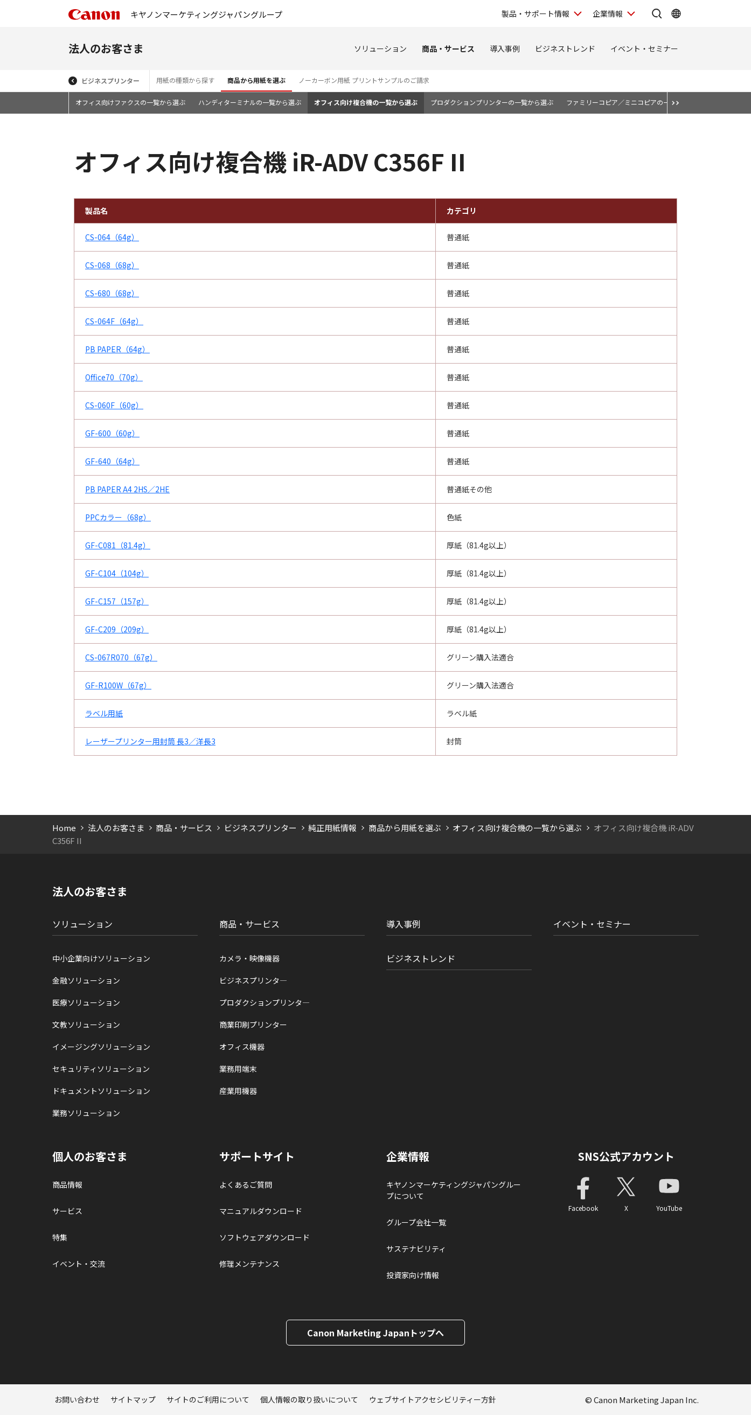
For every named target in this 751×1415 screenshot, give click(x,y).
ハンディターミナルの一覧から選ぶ (249, 102)
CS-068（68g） (112, 265)
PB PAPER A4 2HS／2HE (127, 489)
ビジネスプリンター (110, 80)
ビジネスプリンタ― (253, 980)
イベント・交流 (78, 1263)
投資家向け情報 (412, 1275)
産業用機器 (238, 1090)
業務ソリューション (86, 1112)
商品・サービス (448, 48)
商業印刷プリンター (253, 1024)
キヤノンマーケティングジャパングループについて (453, 1190)
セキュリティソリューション (101, 1068)
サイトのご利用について (207, 1399)
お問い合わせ (77, 1399)
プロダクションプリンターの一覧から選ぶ (491, 102)
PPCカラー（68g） (118, 517)
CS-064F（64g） (114, 321)
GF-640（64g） (112, 461)
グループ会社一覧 (416, 1222)
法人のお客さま (106, 48)
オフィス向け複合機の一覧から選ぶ (366, 102)
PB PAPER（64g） (117, 349)
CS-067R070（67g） (121, 657)
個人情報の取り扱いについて (309, 1399)
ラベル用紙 (104, 713)
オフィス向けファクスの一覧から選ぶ (130, 102)
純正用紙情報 (332, 827)
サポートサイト (257, 1156)
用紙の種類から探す (185, 80)
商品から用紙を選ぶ (256, 80)
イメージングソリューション (101, 1046)
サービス (67, 1210)
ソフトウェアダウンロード (264, 1237)
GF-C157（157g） (117, 601)
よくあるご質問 (245, 1184)
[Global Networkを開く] (676, 13)
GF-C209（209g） (117, 629)
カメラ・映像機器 (249, 958)
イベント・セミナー (644, 48)
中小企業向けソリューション (101, 958)
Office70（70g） (114, 377)
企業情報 (407, 1156)
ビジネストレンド (565, 48)
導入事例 (505, 48)
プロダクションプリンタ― (264, 1002)
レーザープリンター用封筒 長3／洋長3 (150, 741)
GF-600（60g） (112, 433)
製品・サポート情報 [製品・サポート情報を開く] (535, 13)
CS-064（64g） (112, 237)
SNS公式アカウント (626, 1156)
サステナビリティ (416, 1248)
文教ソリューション (86, 1024)
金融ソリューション (86, 980)
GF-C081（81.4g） (117, 545)
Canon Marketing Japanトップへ (375, 1332)
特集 (59, 1237)
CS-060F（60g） (114, 405)
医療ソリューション (86, 1002)
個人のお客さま (90, 1156)
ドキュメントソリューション (101, 1090)
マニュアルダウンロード (260, 1210)
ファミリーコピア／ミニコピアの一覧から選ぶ (634, 102)
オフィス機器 (242, 1046)
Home (64, 827)
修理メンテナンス (249, 1263)
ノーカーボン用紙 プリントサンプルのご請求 (363, 80)
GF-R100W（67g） (118, 685)
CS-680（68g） (112, 293)
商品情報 (67, 1184)
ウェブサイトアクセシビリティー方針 (432, 1399)
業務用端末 (238, 1068)
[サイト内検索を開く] (656, 13)
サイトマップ (133, 1399)
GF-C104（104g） (117, 573)
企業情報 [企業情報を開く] (608, 13)
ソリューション (380, 48)
